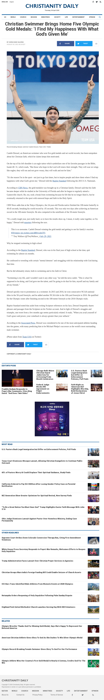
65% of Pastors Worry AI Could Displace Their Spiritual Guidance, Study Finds (36, 472)
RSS (100, 2)
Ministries (45, 17)
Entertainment (78, 17)
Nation (5, 691)
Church (23, 17)
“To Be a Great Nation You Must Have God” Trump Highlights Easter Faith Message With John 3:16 (43, 508)
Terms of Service (57, 695)
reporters (27, 222)
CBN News (23, 188)
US (5, 17)
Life (66, 17)
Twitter (97, 2)
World (13, 17)
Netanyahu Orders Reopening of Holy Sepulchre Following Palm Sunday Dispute (37, 595)
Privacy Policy (37, 695)
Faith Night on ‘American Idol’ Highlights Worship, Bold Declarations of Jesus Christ (80, 389)
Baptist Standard (59, 181)
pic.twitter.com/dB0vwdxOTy (33, 233)
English (5, 2)
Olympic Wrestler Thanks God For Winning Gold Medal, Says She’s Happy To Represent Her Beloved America (42, 627)
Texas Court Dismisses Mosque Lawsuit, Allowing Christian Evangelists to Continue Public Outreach (42, 462)
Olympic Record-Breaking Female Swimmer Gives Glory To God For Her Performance (39, 649)
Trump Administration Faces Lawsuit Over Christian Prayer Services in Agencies (37, 561)
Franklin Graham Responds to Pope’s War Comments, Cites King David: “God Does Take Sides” (17, 391)
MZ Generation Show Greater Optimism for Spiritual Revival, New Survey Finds (37, 496)
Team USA (26, 337)
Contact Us (20, 695)
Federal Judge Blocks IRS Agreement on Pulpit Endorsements (42, 389)
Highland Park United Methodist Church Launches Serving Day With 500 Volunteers (38, 607)
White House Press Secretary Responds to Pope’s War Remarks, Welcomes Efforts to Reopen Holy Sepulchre (43, 550)
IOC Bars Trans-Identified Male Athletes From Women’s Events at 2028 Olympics (37, 584)
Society (57, 17)
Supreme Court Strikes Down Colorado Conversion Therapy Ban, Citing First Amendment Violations (41, 539)
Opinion (92, 17)
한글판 (12, 2)
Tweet (81, 43)
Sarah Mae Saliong (16, 42)
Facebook (93, 2)
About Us (5, 695)
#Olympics (15, 233)
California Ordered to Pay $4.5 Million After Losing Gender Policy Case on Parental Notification (38, 485)
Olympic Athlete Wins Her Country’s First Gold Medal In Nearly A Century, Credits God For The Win (43, 662)
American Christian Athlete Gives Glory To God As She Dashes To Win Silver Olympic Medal (42, 638)
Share (63, 43)
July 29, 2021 (45, 236)
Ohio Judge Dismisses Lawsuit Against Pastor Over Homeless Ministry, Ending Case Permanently (39, 520)
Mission (34, 17)
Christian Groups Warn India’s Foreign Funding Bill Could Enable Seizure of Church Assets (41, 572)
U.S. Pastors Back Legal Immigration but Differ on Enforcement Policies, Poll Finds (79, 375)
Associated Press (28, 323)
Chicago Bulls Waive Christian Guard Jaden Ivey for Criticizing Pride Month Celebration (45, 375)
